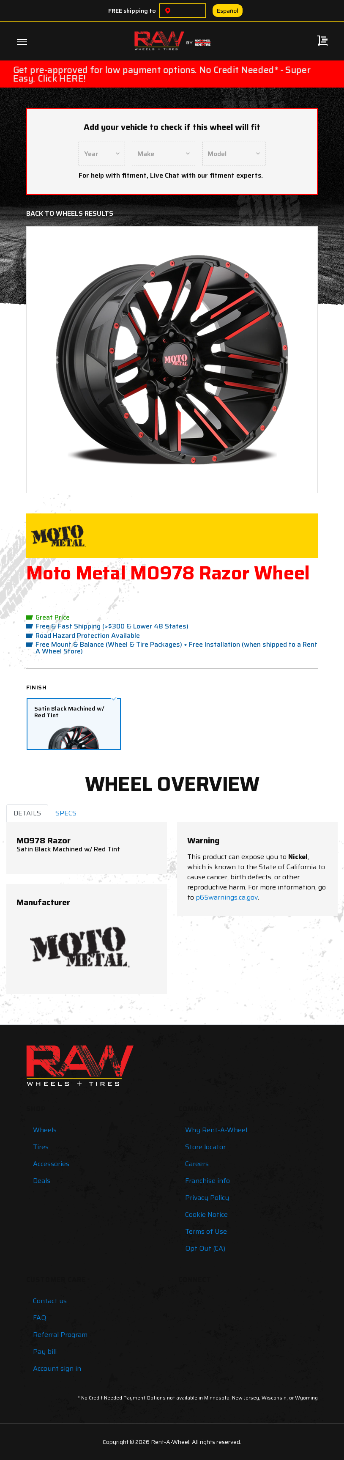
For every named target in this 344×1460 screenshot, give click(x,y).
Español (227, 10)
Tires (41, 1147)
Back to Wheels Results (69, 213)
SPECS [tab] (65, 813)
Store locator (205, 1147)
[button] (55, 359)
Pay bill (45, 1351)
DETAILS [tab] (27, 813)
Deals (41, 1180)
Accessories (51, 1163)
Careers (197, 1163)
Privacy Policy (207, 1197)
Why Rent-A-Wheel (216, 1130)
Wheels (45, 1130)
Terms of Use (206, 1231)
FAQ (39, 1317)
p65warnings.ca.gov (227, 897)
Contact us (50, 1300)
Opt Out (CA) (205, 1248)
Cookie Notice (206, 1214)
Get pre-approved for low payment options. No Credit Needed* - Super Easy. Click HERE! (162, 74)
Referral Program (60, 1334)
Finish (36, 687)
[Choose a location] (167, 10)
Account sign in (57, 1368)
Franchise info (207, 1180)
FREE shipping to (132, 10)
